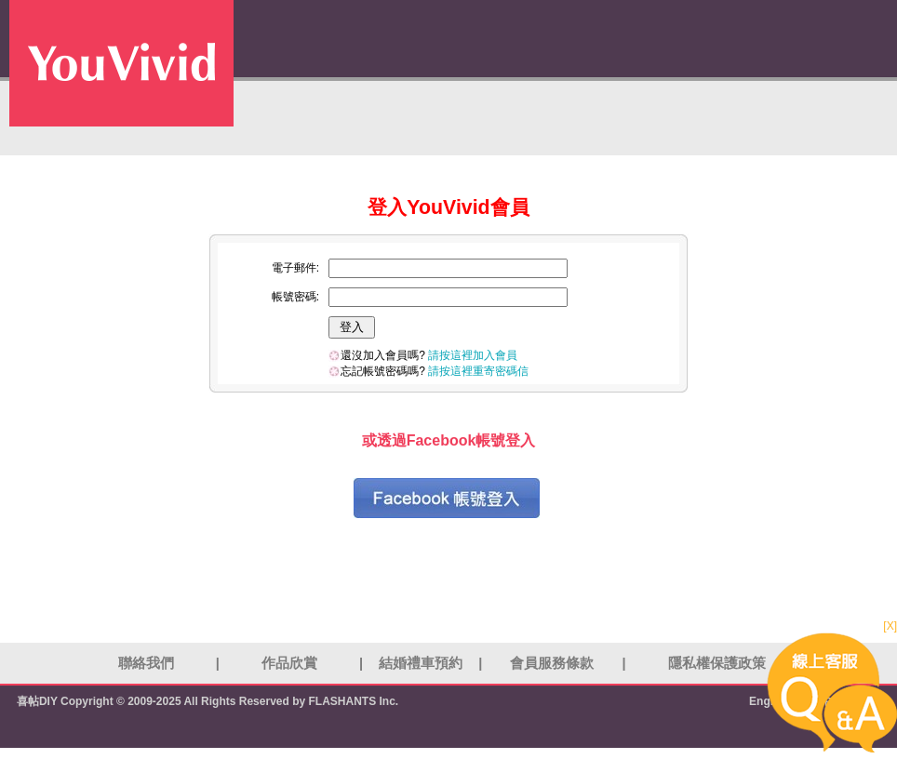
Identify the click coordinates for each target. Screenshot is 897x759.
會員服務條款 (552, 663)
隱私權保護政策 (717, 663)
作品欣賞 (289, 663)
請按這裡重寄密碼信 (478, 371)
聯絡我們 (146, 663)
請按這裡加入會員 (472, 355)
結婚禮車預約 (420, 663)
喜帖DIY (37, 701)
